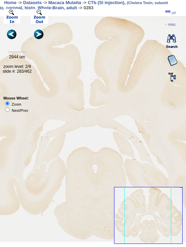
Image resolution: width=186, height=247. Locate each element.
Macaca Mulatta (64, 2)
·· (170, 24)
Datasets (32, 2)
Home (10, 2)
